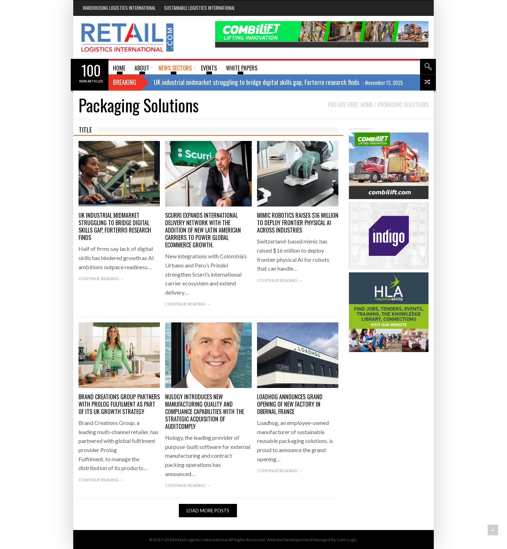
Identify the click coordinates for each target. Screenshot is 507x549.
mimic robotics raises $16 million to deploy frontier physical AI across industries (297, 222)
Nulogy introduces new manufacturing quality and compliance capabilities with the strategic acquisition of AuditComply (204, 412)
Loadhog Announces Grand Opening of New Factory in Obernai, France (290, 404)
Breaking (124, 82)
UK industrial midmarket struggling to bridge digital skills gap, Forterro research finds (115, 226)
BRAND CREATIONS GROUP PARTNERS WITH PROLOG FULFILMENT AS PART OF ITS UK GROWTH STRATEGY (119, 404)
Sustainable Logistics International (199, 7)
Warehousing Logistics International (119, 7)
